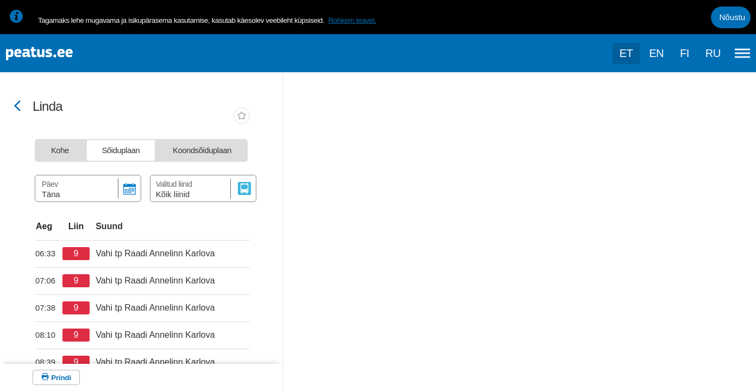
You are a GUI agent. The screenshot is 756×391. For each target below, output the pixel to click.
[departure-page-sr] (48, 254)
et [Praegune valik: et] (626, 53)
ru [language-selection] (713, 53)
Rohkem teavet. (352, 20)
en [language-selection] (656, 53)
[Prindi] (56, 377)
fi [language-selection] (684, 53)
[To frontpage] (62, 53)
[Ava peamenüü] (742, 53)
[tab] (60, 150)
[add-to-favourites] (242, 117)
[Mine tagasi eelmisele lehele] (17, 106)
